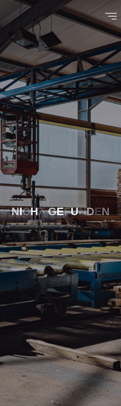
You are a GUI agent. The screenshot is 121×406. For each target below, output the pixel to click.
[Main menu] (111, 16)
